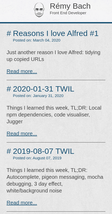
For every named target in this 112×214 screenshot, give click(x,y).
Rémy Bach (63, 9)
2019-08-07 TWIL (43, 151)
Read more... (22, 71)
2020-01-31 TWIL (43, 88)
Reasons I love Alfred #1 (56, 33)
